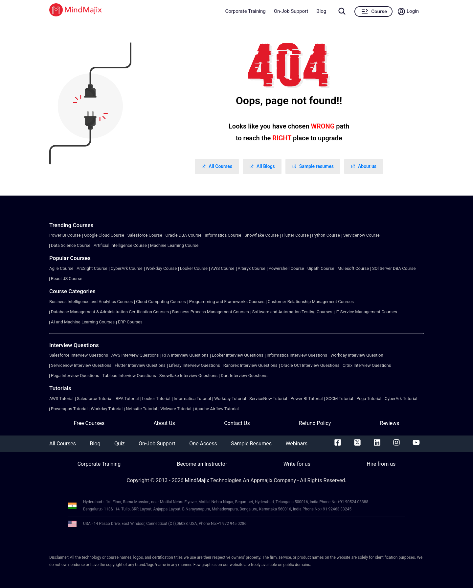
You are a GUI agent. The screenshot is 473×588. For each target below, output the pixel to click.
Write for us (296, 464)
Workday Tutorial (230, 398)
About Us (164, 423)
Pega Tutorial (368, 398)
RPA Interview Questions (185, 355)
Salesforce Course (144, 235)
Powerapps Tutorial (69, 408)
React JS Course (66, 278)
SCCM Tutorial (339, 398)
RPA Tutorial (127, 398)
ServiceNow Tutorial (268, 398)
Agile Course (61, 268)
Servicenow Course (361, 235)
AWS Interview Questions (135, 355)
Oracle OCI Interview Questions (310, 365)
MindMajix (198, 480)
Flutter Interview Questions (140, 365)
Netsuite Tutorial (141, 408)
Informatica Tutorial (192, 398)
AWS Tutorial (61, 398)
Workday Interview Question (356, 355)
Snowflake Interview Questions (188, 375)
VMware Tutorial (175, 408)
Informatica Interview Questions (297, 355)
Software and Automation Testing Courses (292, 311)
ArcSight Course (92, 268)
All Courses (216, 166)
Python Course (326, 235)
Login (413, 11)
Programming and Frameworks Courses (226, 301)
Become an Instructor (202, 464)
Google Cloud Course (104, 235)
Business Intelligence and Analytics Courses (91, 301)
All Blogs (262, 166)
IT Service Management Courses (366, 311)
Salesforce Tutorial (94, 398)
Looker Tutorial (156, 398)
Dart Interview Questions (244, 375)
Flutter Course (295, 235)
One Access (203, 443)
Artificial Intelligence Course (120, 245)
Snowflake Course (261, 235)
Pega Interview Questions (75, 375)
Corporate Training (245, 11)
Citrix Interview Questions (367, 365)
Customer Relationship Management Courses (311, 301)
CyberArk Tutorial (401, 398)
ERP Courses (130, 321)
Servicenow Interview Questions (81, 365)
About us (363, 166)
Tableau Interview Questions (129, 375)
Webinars (296, 443)
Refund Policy (315, 423)
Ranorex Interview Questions (250, 365)
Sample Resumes (251, 443)
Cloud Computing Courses (161, 301)
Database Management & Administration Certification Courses (110, 311)
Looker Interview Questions (237, 355)
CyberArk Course (127, 268)
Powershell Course (286, 268)
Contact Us (237, 423)
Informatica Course (223, 235)
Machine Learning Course (174, 245)
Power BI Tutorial (306, 398)
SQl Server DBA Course (394, 268)
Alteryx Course (251, 268)
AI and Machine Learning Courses (83, 321)
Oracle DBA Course (184, 235)
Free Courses (89, 423)
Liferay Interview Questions (194, 365)
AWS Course (223, 268)
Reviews (389, 423)
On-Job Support (291, 11)
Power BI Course (65, 235)
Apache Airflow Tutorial (217, 408)
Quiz (119, 443)
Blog (321, 11)
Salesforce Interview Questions (78, 355)
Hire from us (381, 464)
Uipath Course (320, 268)
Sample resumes (313, 166)
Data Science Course (70, 245)
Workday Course (161, 268)
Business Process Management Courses (210, 311)
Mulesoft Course (353, 268)
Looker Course (194, 268)
